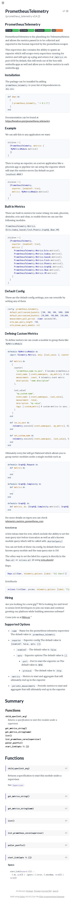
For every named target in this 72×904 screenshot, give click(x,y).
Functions (12, 710)
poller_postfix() (14, 743)
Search (55, 891)
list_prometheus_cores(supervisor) (23, 739)
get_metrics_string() (16, 728)
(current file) (46, 891)
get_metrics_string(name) (18, 732)
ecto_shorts (47, 560)
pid (19, 875)
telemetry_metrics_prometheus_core (24, 521)
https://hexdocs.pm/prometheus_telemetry (27, 121)
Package (29, 891)
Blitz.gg (26, 617)
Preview (37, 891)
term (57, 875)
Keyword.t (24, 871)
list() (8, 735)
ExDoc (22, 896)
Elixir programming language (51, 896)
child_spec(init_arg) (16, 716)
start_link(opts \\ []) (17, 746)
